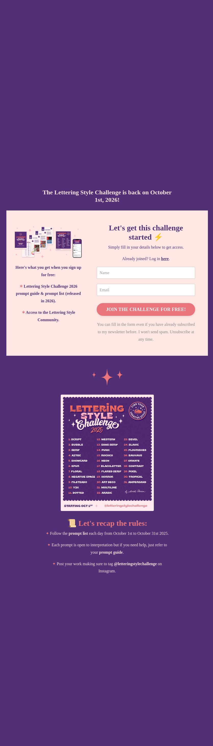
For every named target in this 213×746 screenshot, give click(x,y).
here (165, 259)
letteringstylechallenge (137, 564)
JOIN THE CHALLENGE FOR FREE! (146, 309)
